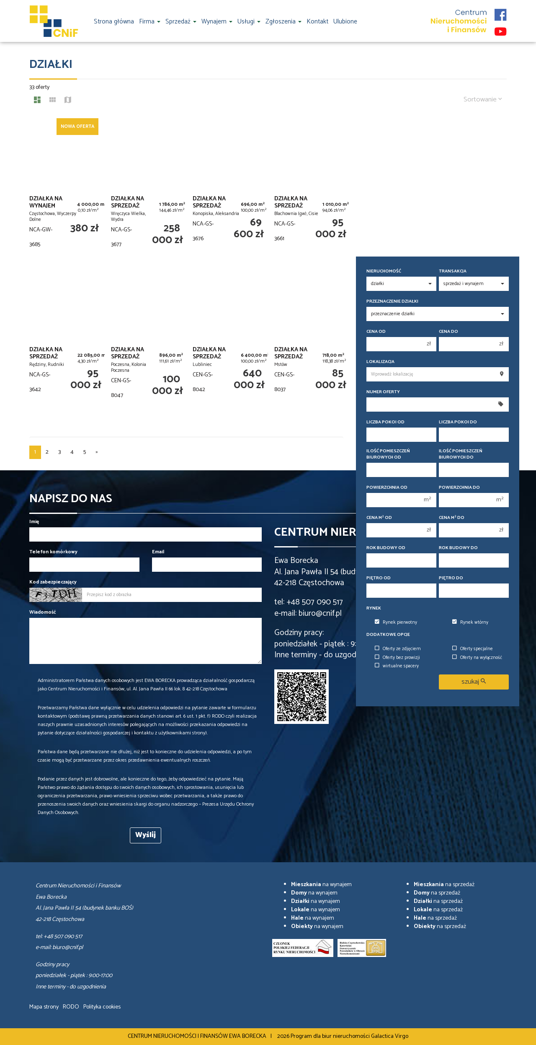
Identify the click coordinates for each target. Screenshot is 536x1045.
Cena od (376, 332)
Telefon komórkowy (53, 551)
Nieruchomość (383, 271)
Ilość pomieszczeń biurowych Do (460, 454)
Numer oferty (383, 392)
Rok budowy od (385, 548)
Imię (34, 521)
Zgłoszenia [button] (283, 21)
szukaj (473, 681)
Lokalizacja (380, 362)
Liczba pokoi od (385, 422)
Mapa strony (44, 1007)
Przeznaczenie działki (392, 301)
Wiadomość (42, 612)
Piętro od (378, 578)
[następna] (96, 452)
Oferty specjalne (472, 649)
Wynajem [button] (216, 21)
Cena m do (451, 518)
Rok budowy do (458, 548)
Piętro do (451, 578)
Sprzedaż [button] (180, 21)
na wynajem (321, 884)
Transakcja (452, 271)
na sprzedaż (444, 884)
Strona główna (114, 21)
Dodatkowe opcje (388, 635)
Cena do (448, 332)
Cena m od (379, 518)
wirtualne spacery (397, 666)
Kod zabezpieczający (53, 582)
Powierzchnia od (386, 488)
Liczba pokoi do (458, 422)
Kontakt (317, 21)
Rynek (373, 608)
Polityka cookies (102, 1007)
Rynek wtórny (470, 622)
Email (158, 551)
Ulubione (345, 21)
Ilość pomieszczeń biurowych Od (388, 454)
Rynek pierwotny (396, 622)
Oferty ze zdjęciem (398, 649)
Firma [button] (149, 21)
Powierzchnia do (459, 488)
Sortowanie (483, 99)
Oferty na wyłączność (477, 657)
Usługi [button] (248, 21)
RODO (71, 1007)
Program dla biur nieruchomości (331, 1036)
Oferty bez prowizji (397, 657)
